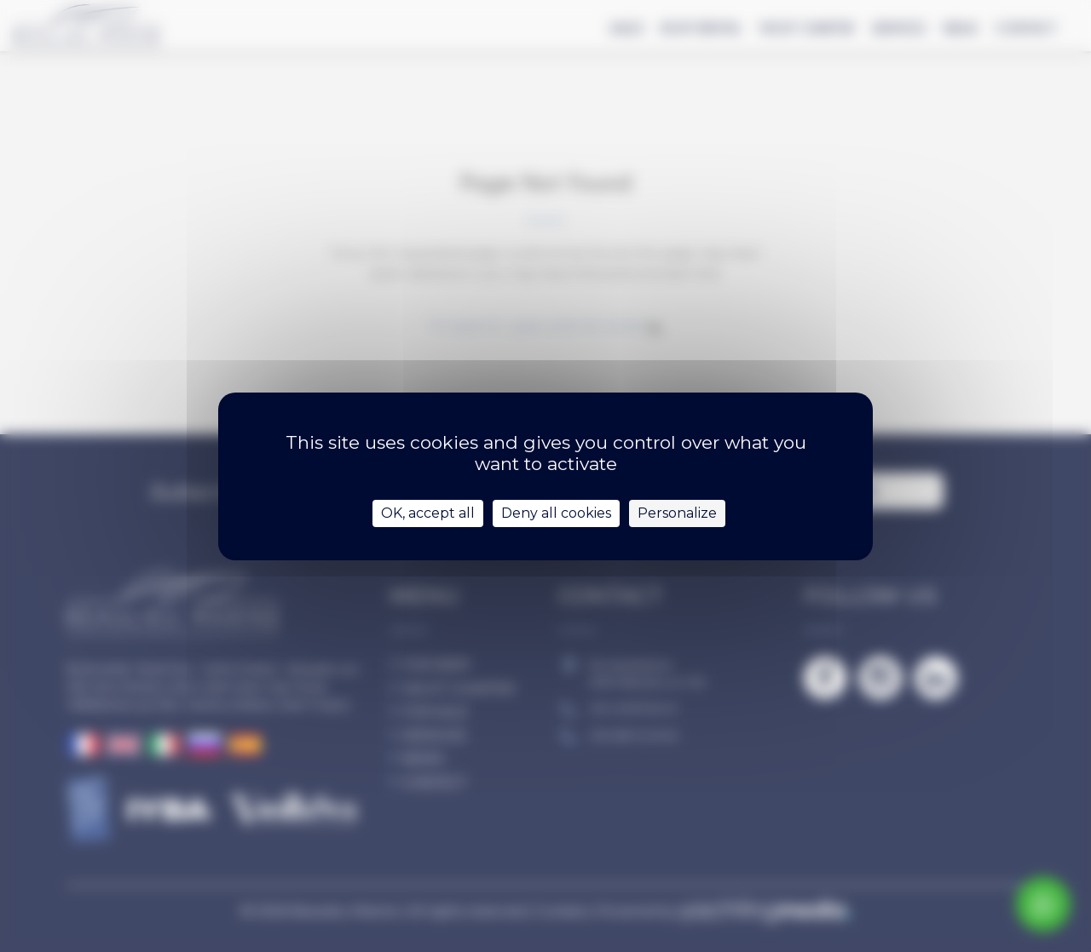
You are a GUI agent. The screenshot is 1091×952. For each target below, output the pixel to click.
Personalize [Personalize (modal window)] (677, 513)
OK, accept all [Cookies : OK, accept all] (428, 513)
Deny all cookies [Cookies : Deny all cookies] (556, 513)
